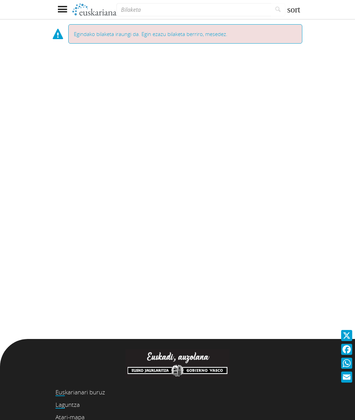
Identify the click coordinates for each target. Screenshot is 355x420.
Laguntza (67, 405)
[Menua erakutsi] (62, 9)
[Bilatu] (278, 9)
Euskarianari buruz (80, 392)
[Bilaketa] (193, 9)
